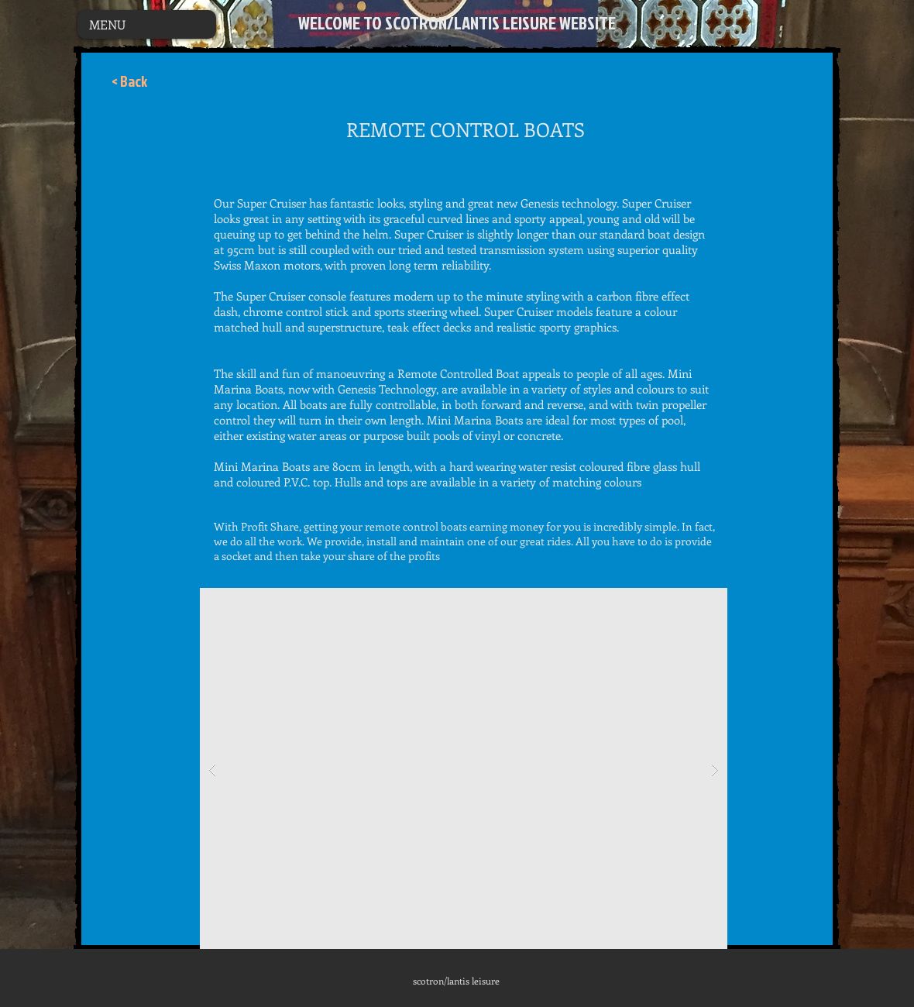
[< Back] (129, 81)
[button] (463, 769)
